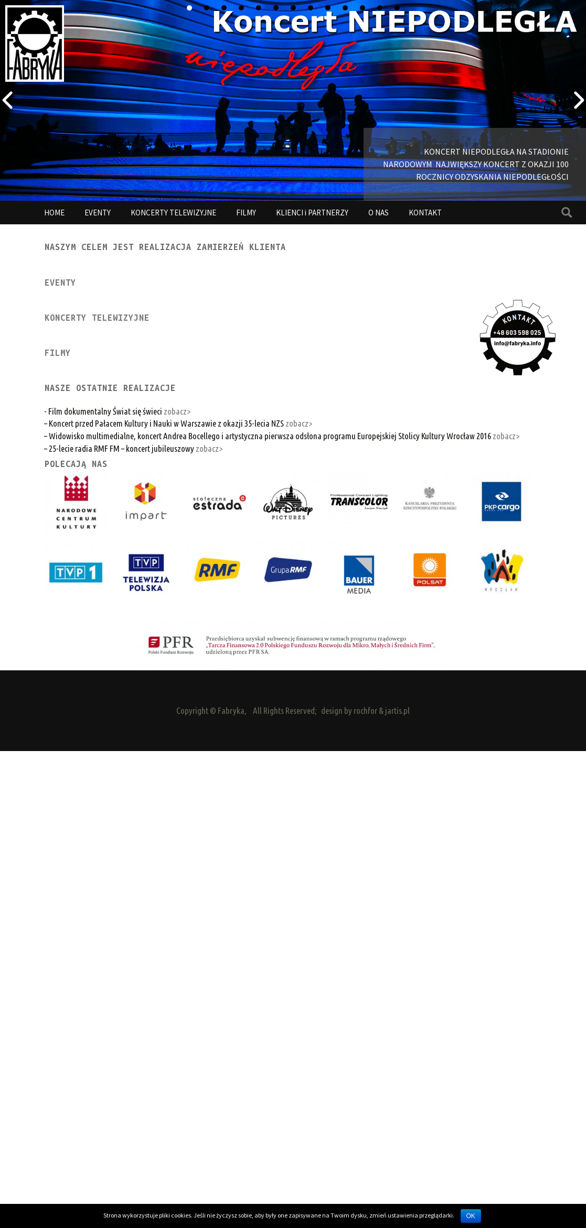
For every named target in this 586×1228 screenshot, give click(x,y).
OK (470, 1216)
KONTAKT (425, 213)
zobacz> (177, 861)
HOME (54, 213)
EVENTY (97, 213)
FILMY (246, 213)
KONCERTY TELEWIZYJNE (173, 213)
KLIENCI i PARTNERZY (312, 213)
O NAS (378, 213)
